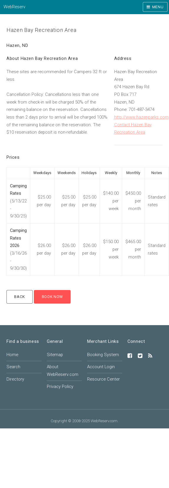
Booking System (103, 354)
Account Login (101, 366)
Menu (158, 7)
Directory (15, 379)
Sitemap (55, 354)
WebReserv (14, 6)
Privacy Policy (60, 386)
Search (13, 366)
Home (12, 354)
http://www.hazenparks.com (141, 117)
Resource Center (103, 379)
